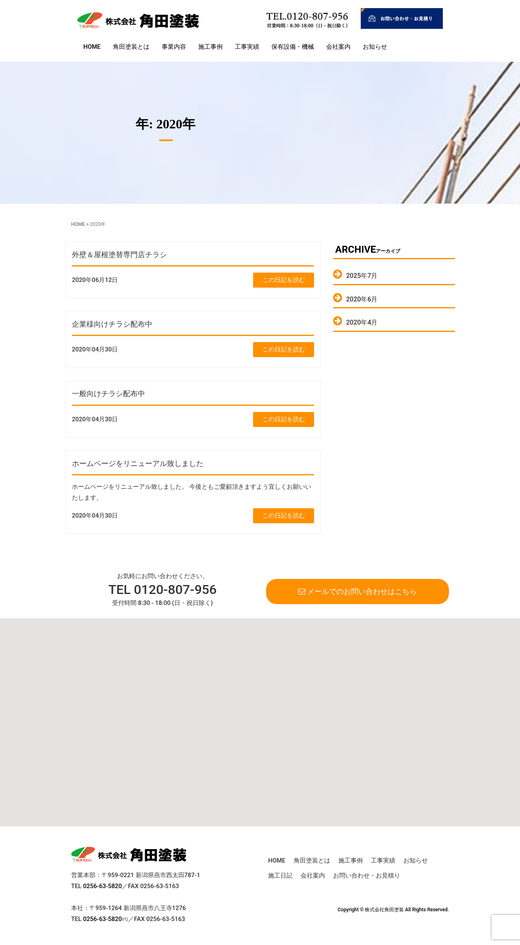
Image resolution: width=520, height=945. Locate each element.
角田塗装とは (131, 46)
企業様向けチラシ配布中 (112, 324)
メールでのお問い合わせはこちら (357, 591)
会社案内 (338, 46)
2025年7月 (361, 276)
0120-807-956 (175, 589)
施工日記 (280, 875)
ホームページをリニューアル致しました (138, 463)
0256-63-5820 (102, 886)
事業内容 (174, 46)
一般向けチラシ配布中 (108, 393)
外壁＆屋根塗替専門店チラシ (119, 254)
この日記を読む (283, 280)
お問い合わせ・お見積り (366, 875)
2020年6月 (361, 299)
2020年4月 (361, 322)
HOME (92, 46)
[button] (201, 796)
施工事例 (210, 46)
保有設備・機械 (292, 46)
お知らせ (375, 46)
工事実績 (247, 46)
